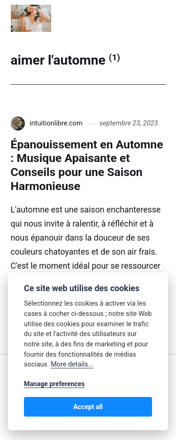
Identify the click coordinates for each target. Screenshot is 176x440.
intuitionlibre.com (56, 123)
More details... (72, 364)
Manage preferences (54, 384)
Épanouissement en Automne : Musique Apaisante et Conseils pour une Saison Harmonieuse (87, 165)
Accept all (88, 407)
